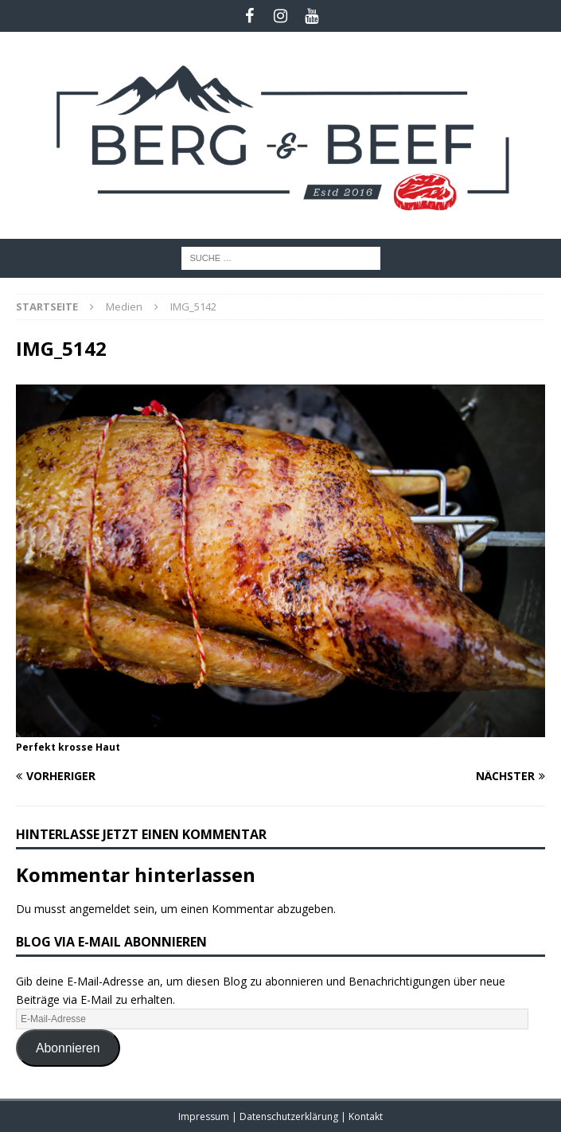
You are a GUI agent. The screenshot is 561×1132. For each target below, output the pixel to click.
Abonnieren (68, 1048)
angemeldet (100, 908)
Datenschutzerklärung (290, 1116)
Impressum (205, 1116)
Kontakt (366, 1116)
